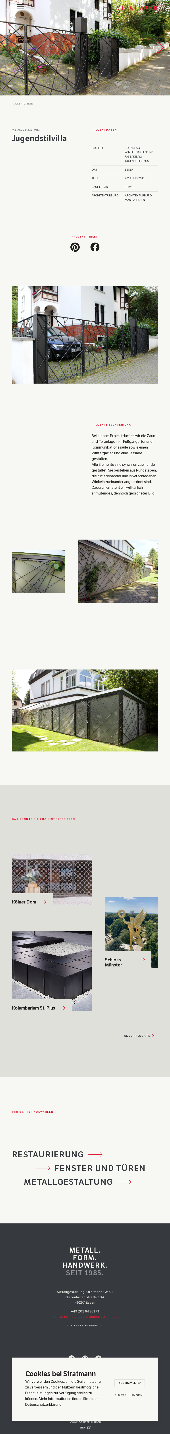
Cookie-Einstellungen (85, 1422)
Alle (140, 1036)
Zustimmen (129, 1383)
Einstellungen (129, 1395)
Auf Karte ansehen (85, 1326)
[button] (75, 246)
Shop (85, 1428)
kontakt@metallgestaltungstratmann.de (85, 1317)
